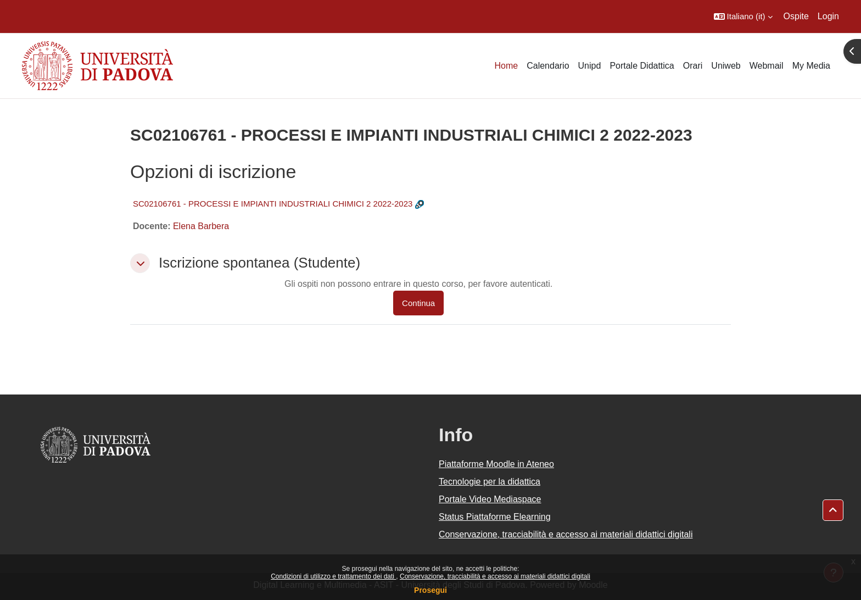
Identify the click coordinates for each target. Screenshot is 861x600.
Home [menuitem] (506, 65)
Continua (418, 303)
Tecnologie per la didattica (489, 481)
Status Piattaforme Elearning (495, 516)
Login (828, 16)
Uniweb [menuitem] (725, 65)
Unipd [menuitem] (589, 65)
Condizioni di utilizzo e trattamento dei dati (333, 576)
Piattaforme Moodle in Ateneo (496, 464)
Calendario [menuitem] (548, 65)
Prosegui (430, 590)
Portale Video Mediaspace (490, 499)
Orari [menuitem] (693, 65)
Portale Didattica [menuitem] (642, 65)
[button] (743, 16)
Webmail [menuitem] (767, 65)
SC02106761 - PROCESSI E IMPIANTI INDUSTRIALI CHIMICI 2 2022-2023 (272, 203)
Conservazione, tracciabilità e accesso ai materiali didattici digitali (495, 576)
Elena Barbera (201, 226)
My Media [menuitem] (811, 65)
